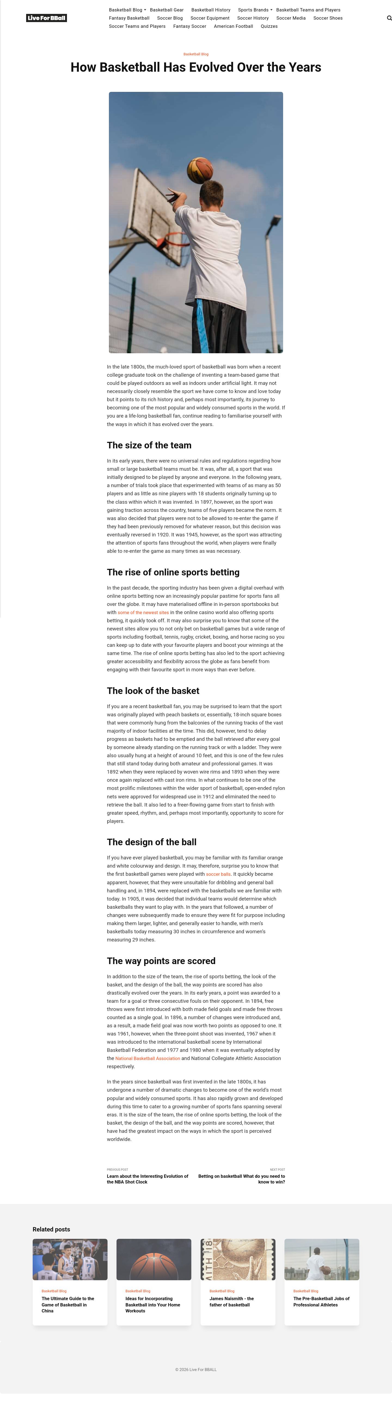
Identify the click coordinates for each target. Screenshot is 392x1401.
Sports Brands (253, 10)
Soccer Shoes (328, 18)
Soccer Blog (170, 18)
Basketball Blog (125, 10)
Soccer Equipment (210, 18)
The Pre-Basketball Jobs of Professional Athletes (321, 1309)
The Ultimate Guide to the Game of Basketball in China (68, 1312)
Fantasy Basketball (129, 18)
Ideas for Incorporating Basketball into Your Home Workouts (151, 1312)
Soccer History (253, 18)
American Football (233, 26)
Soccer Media (291, 18)
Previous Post (151, 1178)
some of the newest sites (146, 613)
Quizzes (269, 26)
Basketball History (211, 10)
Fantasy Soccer (189, 26)
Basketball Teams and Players (308, 10)
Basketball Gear (167, 10)
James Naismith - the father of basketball (234, 1309)
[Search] (389, 18)
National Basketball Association (151, 1059)
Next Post (240, 1178)
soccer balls (220, 875)
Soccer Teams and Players (137, 26)
